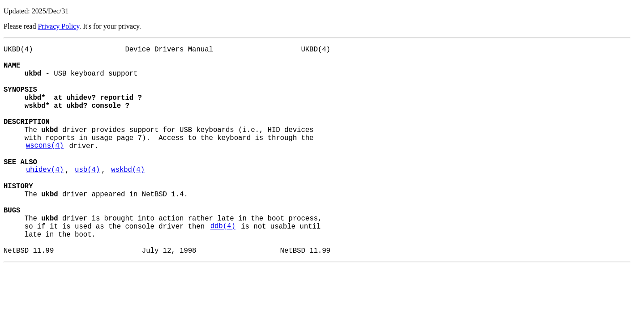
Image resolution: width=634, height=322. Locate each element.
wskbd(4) (128, 198)
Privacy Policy (58, 26)
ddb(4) (223, 267)
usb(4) (87, 198)
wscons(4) (45, 169)
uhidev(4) (45, 198)
